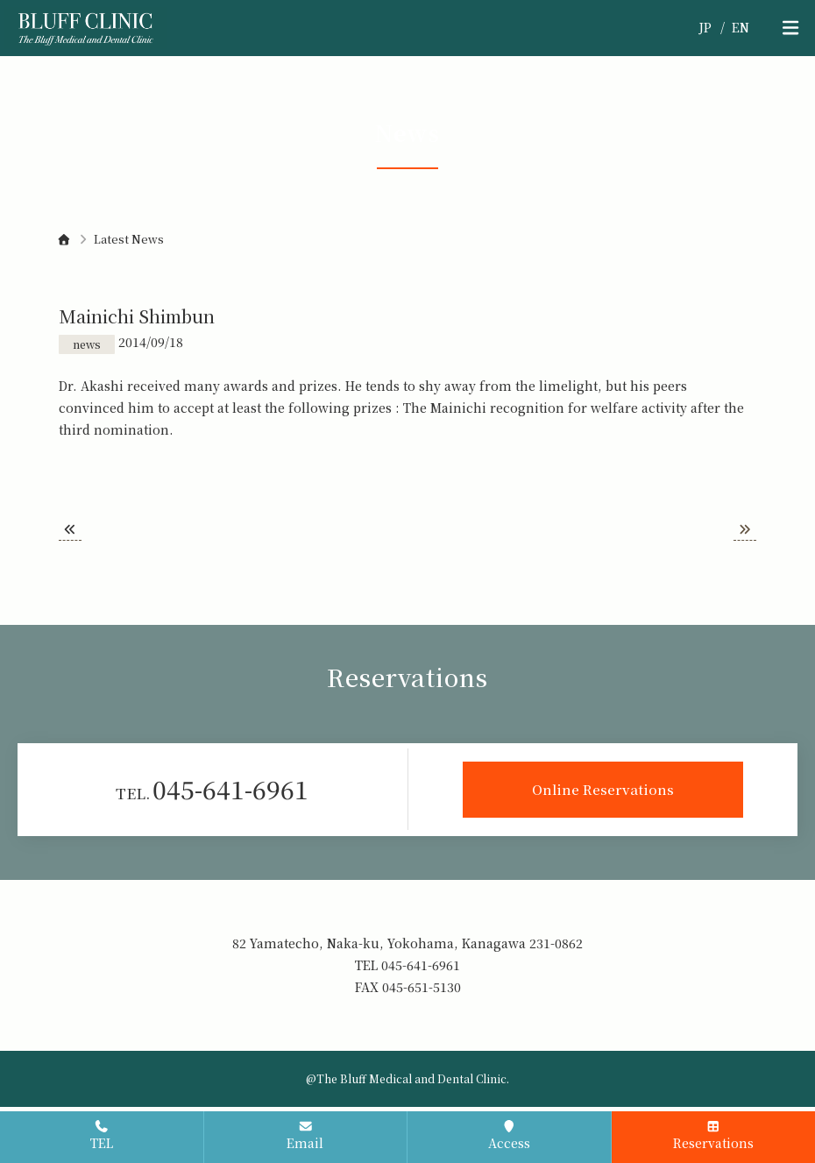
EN (740, 27)
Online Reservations (603, 788)
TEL (101, 1136)
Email (305, 1136)
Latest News (129, 238)
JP (705, 27)
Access (509, 1136)
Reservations (713, 1136)
